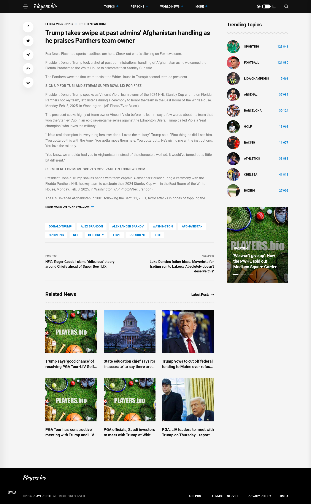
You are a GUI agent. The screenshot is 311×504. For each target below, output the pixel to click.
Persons (137, 6)
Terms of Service (225, 496)
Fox (158, 235)
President (138, 235)
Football (251, 62)
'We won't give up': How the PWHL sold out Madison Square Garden (255, 261)
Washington (163, 226)
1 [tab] (235, 274)
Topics (109, 6)
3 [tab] (250, 274)
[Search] (286, 7)
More (199, 6)
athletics (252, 158)
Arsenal (250, 94)
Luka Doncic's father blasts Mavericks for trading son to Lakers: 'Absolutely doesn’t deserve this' (182, 266)
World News (170, 6)
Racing (249, 142)
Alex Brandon (92, 226)
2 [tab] (243, 274)
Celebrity (96, 235)
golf (248, 126)
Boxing (249, 190)
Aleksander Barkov (128, 226)
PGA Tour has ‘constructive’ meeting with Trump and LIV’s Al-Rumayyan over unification (71, 435)
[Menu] (25, 6)
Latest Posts (202, 295)
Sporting (56, 235)
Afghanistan (192, 226)
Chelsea (250, 174)
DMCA (284, 496)
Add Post (196, 496)
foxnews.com (95, 24)
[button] (28, 27)
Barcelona (253, 110)
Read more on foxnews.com (69, 206)
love (117, 235)
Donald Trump (60, 226)
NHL (76, 235)
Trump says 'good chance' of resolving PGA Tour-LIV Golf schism (69, 366)
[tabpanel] (257, 245)
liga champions (256, 78)
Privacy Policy (259, 496)
